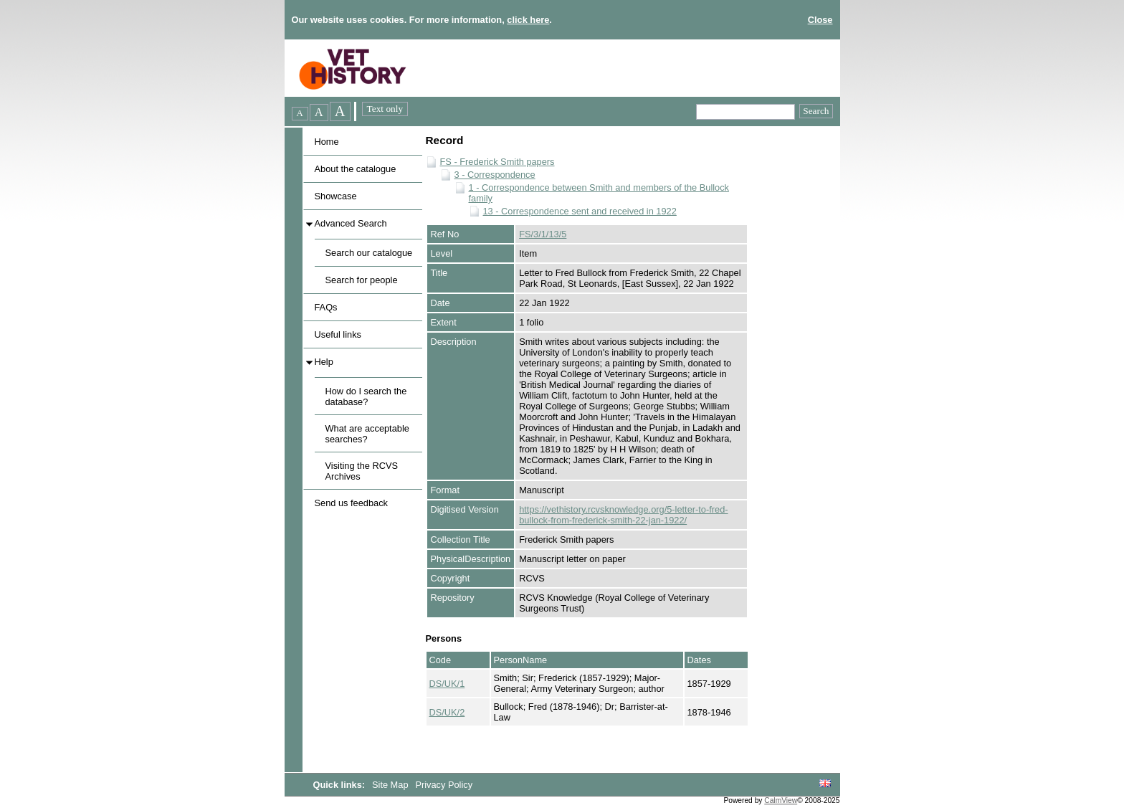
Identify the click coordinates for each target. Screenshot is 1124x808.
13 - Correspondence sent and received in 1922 (580, 211)
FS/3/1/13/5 (542, 234)
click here (528, 19)
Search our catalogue (369, 252)
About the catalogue (355, 168)
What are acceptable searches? (367, 434)
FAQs (326, 307)
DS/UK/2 (447, 712)
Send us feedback (351, 503)
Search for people (361, 280)
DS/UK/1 (447, 683)
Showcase (336, 196)
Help (324, 361)
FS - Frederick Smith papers (497, 161)
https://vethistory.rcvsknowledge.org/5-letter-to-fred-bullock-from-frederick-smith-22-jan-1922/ (623, 515)
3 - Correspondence (494, 174)
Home (327, 141)
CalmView (780, 800)
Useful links (338, 334)
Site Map (391, 784)
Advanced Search (351, 223)
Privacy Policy (443, 784)
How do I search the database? (366, 396)
